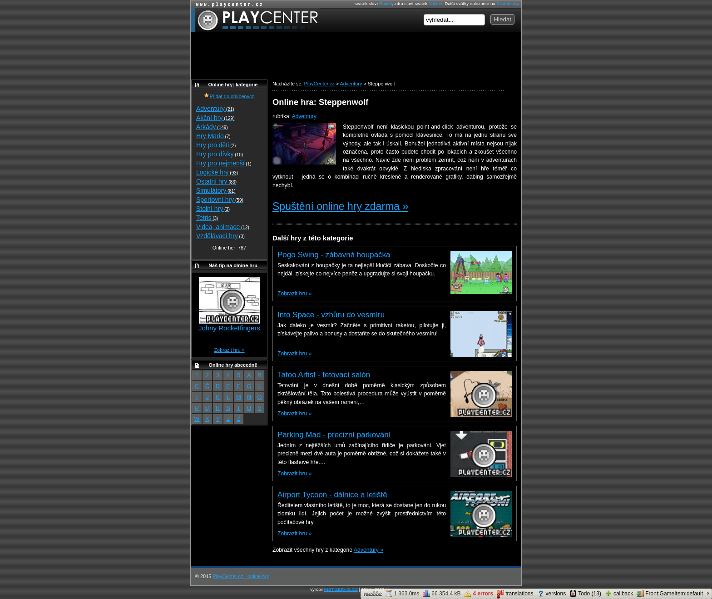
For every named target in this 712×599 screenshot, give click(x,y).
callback (619, 593)
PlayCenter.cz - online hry (241, 576)
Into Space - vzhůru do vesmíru (331, 314)
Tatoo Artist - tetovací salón (323, 374)
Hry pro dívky (219, 154)
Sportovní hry (219, 199)
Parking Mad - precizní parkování (334, 434)
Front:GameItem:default (670, 593)
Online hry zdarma (227, 4)
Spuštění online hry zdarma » (340, 206)
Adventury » (368, 550)
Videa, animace (222, 226)
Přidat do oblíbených (229, 96)
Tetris (207, 217)
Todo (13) (585, 593)
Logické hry (217, 172)
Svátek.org (507, 3)
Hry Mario (213, 136)
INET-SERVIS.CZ (340, 589)
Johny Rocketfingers (229, 328)
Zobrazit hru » (294, 293)
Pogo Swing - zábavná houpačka (334, 254)
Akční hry (215, 117)
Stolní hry (213, 208)
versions (551, 593)
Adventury (304, 116)
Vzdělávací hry (220, 236)
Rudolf (385, 3)
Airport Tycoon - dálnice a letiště (332, 494)
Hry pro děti (216, 145)
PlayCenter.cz (255, 20)
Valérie (435, 3)
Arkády (212, 126)
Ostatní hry (216, 181)
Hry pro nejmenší (224, 163)
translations (515, 594)
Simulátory (216, 190)
